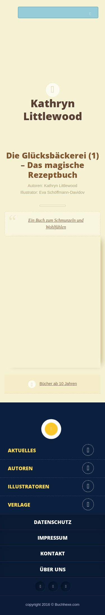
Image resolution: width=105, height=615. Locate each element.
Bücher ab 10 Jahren (58, 383)
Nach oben (51, 429)
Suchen (91, 14)
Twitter (66, 586)
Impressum (52, 537)
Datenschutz (52, 522)
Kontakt (52, 553)
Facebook (53, 586)
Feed (40, 586)
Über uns (53, 569)
